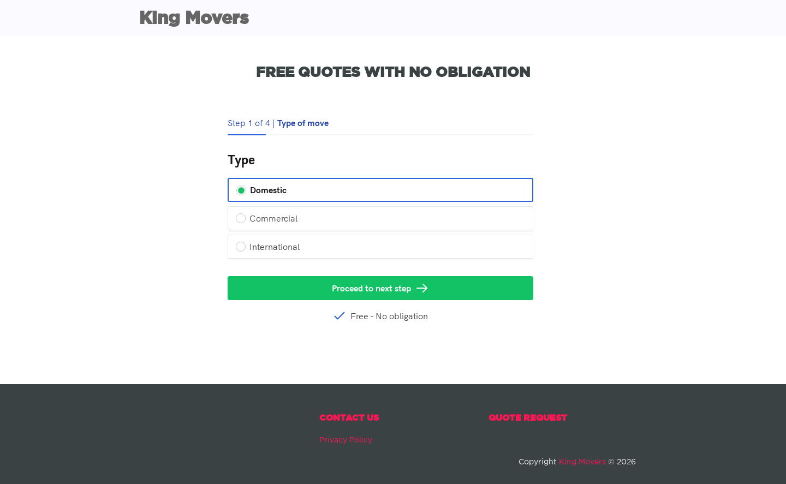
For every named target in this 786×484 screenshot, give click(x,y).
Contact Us (349, 417)
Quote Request (528, 417)
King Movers (193, 17)
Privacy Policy (345, 440)
